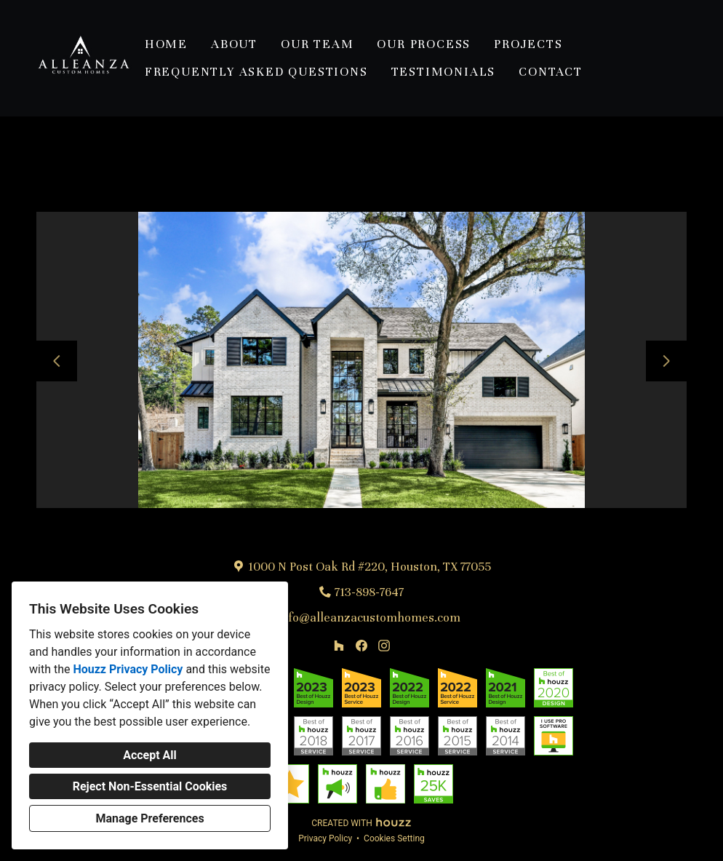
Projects (528, 44)
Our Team (317, 44)
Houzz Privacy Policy (128, 669)
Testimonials (443, 71)
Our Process (424, 44)
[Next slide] (666, 361)
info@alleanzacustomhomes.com (369, 617)
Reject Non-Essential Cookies (150, 786)
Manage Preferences (149, 818)
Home (166, 44)
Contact (551, 71)
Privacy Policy (325, 838)
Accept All (150, 755)
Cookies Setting (394, 838)
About (234, 44)
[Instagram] (384, 645)
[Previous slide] (56, 361)
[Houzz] (339, 645)
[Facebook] (361, 645)
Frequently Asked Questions (256, 71)
